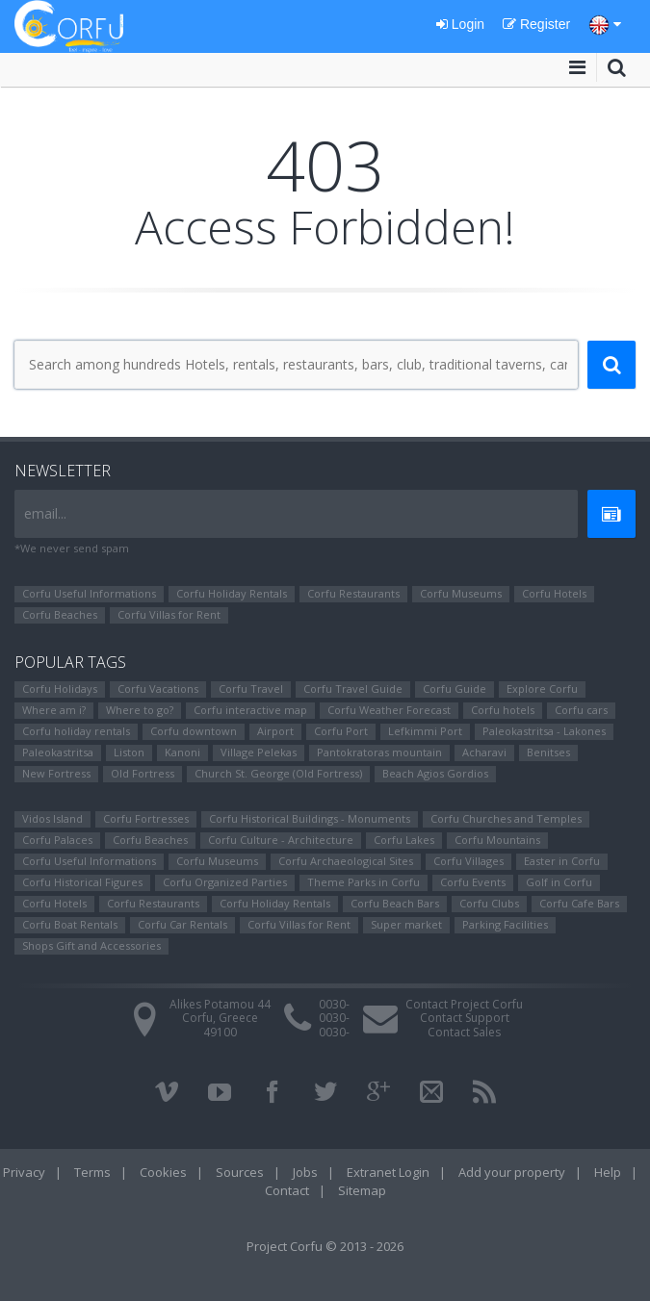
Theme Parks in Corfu (363, 882)
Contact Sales (464, 1032)
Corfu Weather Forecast (389, 709)
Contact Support (464, 1017)
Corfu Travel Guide (353, 688)
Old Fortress (142, 773)
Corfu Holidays (59, 688)
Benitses (548, 752)
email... (45, 513)
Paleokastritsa (57, 752)
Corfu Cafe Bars (579, 903)
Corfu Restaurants (353, 593)
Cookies (163, 1172)
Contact (287, 1190)
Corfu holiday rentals (76, 731)
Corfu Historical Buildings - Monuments (309, 818)
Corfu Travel (251, 688)
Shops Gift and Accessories (91, 945)
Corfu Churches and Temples (506, 818)
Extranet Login (388, 1172)
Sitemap (362, 1190)
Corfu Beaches (59, 614)
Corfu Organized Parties (225, 882)
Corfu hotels (502, 709)
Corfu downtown (193, 731)
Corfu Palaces (57, 839)
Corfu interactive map (250, 709)
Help (607, 1172)
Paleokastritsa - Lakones (544, 731)
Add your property (511, 1172)
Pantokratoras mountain (379, 752)
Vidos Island (52, 818)
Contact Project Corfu (464, 1004)
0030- (334, 1004)
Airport (275, 731)
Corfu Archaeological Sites (345, 861)
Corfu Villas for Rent (169, 614)
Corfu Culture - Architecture (280, 839)
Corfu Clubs (489, 903)
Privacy (24, 1172)
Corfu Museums (461, 593)
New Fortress (56, 773)
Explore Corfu (542, 688)
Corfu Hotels (554, 593)
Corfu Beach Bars (395, 903)
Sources (240, 1172)
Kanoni (182, 752)
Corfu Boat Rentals (69, 924)
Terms (92, 1172)
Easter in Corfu (562, 861)
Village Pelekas (259, 752)
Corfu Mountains (497, 839)
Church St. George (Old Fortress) (278, 773)
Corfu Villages (468, 861)
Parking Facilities (505, 924)
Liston (129, 752)
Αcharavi (484, 752)
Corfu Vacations (157, 688)
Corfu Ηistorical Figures (82, 882)
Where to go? (139, 709)
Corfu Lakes (404, 839)
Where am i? (54, 709)
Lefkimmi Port (425, 731)
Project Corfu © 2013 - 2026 (325, 1246)
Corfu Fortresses (146, 818)
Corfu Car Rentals (182, 924)
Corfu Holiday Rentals (231, 593)
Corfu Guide (454, 688)
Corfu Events (473, 882)
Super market (406, 924)
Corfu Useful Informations (89, 593)
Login (460, 24)
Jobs (305, 1172)
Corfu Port (341, 731)
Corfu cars (581, 709)
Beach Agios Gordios (435, 773)
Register (536, 24)
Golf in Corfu (559, 882)
